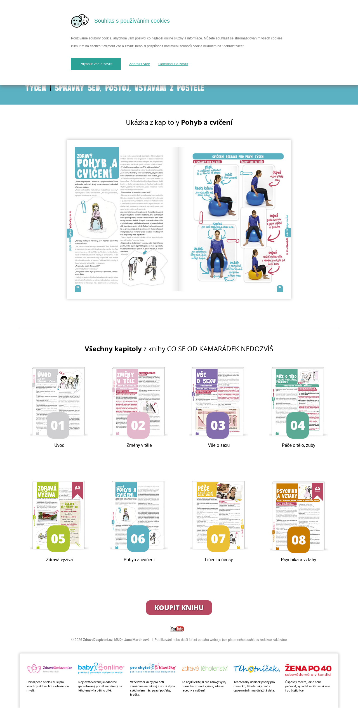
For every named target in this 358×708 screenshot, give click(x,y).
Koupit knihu (179, 607)
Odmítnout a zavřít (173, 64)
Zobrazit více (139, 64)
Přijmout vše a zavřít (95, 64)
